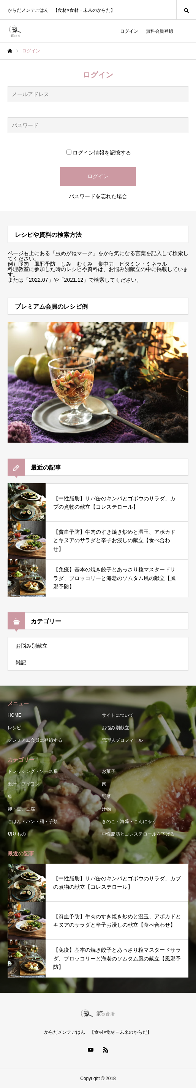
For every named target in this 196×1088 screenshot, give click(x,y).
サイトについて (118, 715)
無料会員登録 (159, 31)
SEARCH (186, 9)
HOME (14, 715)
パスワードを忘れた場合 (98, 196)
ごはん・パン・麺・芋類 (33, 821)
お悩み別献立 (31, 646)
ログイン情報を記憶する (98, 153)
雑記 (21, 662)
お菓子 (108, 771)
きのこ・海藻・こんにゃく (129, 821)
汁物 (106, 809)
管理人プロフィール (122, 740)
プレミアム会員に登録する (35, 740)
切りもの (17, 834)
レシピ (14, 727)
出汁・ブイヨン (24, 784)
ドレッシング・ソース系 (33, 771)
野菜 (106, 796)
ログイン (129, 31)
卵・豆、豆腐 (21, 809)
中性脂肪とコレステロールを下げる (138, 834)
